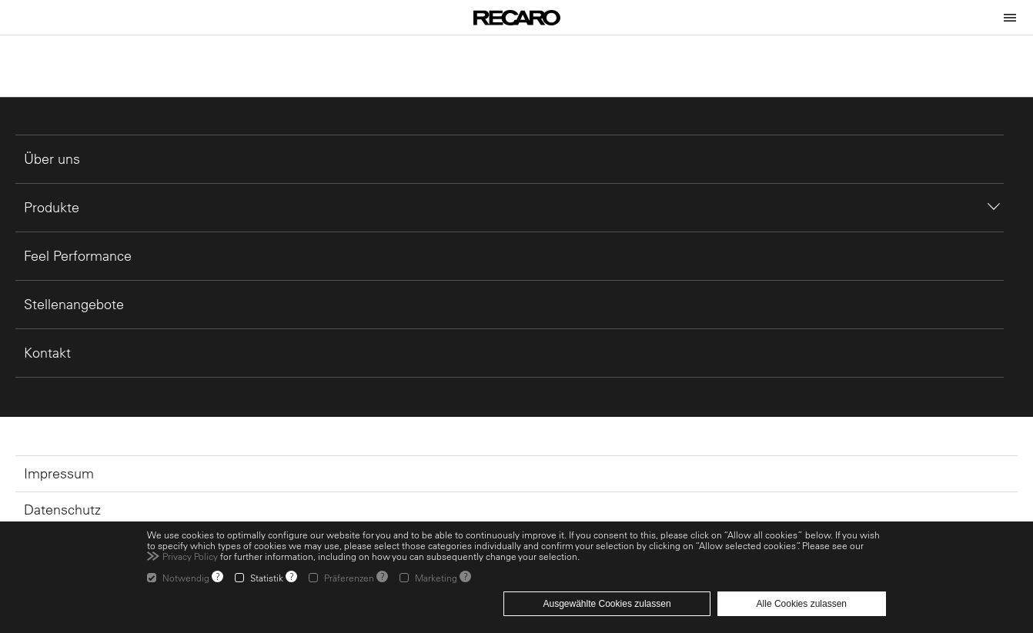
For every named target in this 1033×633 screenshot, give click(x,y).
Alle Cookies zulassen (802, 603)
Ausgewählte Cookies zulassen (606, 603)
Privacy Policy (190, 556)
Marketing (436, 577)
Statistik (266, 577)
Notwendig (185, 577)
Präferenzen (349, 577)
